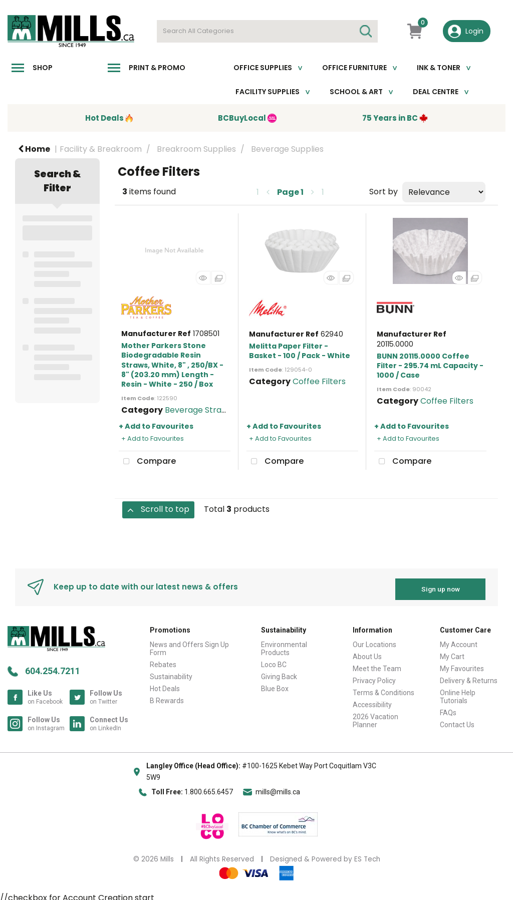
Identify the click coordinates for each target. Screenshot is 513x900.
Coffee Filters (319, 381)
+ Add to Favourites (156, 426)
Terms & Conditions (383, 689)
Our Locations (374, 641)
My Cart (452, 653)
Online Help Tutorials (457, 693)
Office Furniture (354, 68)
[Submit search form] (365, 31)
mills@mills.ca (277, 788)
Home (34, 149)
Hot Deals (165, 685)
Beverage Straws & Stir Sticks (222, 410)
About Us (367, 653)
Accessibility (372, 701)
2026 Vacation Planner (375, 717)
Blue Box (275, 685)
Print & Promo (157, 68)
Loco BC (274, 661)
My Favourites (462, 665)
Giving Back (279, 673)
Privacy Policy (374, 677)
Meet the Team (377, 665)
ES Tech (367, 855)
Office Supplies (262, 68)
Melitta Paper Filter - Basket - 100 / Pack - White (299, 351)
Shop (43, 68)
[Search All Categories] (267, 31)
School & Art (356, 92)
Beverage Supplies (287, 149)
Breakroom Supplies (196, 149)
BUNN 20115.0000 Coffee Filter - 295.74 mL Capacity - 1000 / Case (430, 365)
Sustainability (171, 673)
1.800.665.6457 (208, 788)
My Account (458, 641)
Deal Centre (435, 92)
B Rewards (167, 697)
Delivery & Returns (468, 677)
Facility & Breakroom (101, 149)
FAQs (448, 709)
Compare (147, 462)
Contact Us (457, 721)
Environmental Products (284, 645)
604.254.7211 (52, 667)
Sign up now (440, 585)
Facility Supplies (267, 92)
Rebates (163, 661)
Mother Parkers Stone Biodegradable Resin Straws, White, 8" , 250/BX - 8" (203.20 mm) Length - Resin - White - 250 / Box (172, 365)
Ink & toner (438, 68)
